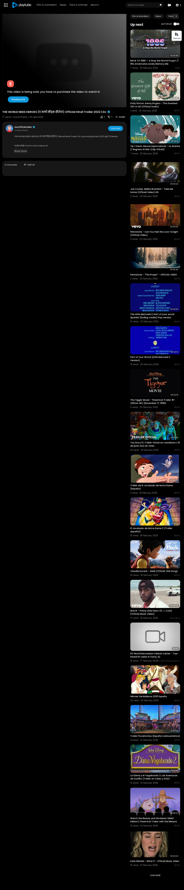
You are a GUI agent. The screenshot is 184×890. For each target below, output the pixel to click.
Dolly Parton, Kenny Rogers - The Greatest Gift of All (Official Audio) (154, 105)
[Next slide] (176, 16)
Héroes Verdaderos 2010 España (148, 696)
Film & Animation (47, 5)
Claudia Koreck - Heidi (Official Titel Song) (154, 571)
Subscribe (115, 128)
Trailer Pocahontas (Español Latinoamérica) (155, 736)
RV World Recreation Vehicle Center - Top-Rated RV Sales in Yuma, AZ (154, 655)
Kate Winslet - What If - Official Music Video (154, 861)
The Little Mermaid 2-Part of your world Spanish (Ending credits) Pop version (152, 316)
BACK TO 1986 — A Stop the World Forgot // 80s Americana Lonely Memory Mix (154, 62)
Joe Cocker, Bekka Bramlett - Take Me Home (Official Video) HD (151, 190)
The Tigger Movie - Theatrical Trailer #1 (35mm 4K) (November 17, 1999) (152, 401)
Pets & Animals (78, 5)
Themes (177, 36)
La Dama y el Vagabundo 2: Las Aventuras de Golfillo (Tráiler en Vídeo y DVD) (153, 777)
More (95, 5)
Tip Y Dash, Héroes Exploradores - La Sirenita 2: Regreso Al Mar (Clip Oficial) (155, 148)
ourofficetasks (24, 127)
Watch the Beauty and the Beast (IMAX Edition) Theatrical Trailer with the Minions (153, 820)
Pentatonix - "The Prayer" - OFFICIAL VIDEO (153, 274)
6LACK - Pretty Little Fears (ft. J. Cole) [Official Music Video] (151, 612)
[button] (178, 5)
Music (63, 5)
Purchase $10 (18, 99)
